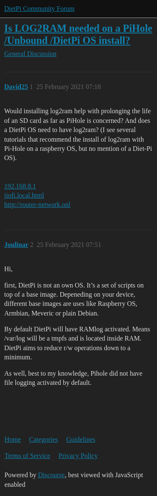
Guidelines (80, 439)
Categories (43, 439)
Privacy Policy (78, 455)
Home (13, 439)
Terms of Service (27, 455)
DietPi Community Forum (39, 8)
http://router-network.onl (37, 204)
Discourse (51, 474)
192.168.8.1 (20, 186)
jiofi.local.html (24, 195)
